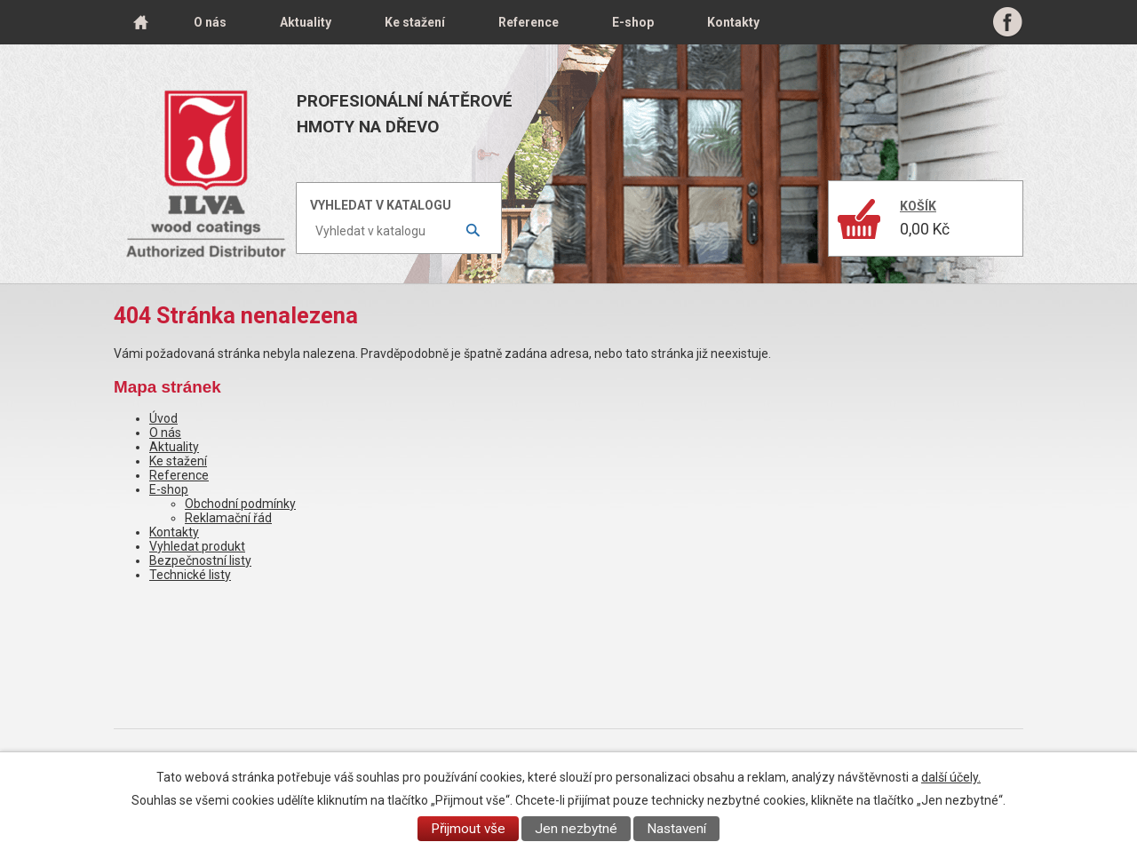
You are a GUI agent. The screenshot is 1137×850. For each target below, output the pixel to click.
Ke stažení (415, 22)
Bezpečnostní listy (200, 560)
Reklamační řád (228, 518)
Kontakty (733, 22)
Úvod (140, 22)
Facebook (1007, 22)
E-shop (633, 22)
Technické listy (190, 575)
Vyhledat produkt (197, 546)
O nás (210, 22)
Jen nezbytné (576, 829)
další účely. (951, 777)
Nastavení (676, 829)
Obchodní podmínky (240, 503)
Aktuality (305, 22)
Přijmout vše (468, 829)
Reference (528, 22)
